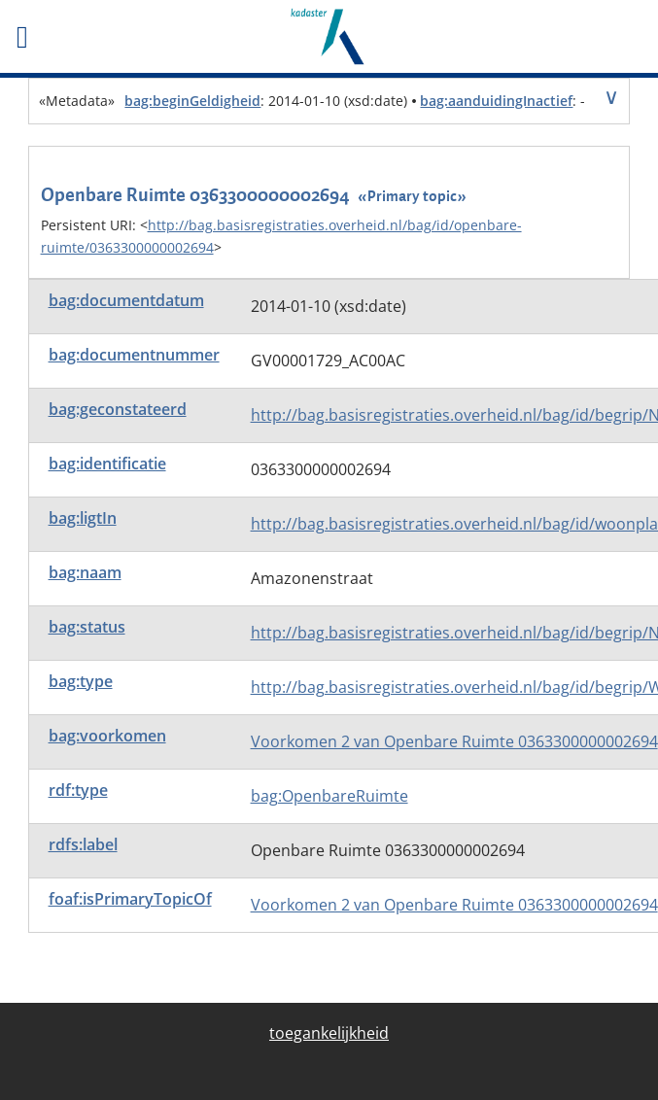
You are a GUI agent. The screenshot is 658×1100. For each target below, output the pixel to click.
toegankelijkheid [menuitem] (329, 1033)
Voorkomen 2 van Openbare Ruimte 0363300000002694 (454, 741)
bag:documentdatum (126, 300)
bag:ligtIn (83, 518)
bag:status (87, 626)
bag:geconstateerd (118, 409)
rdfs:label (83, 844)
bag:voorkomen (107, 735)
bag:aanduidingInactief (496, 100)
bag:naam (85, 572)
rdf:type (78, 790)
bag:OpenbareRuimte (329, 796)
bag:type (81, 681)
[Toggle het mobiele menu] (110, 37)
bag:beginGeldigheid (192, 100)
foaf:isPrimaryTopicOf (130, 899)
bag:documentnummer (134, 354)
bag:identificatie (107, 463)
